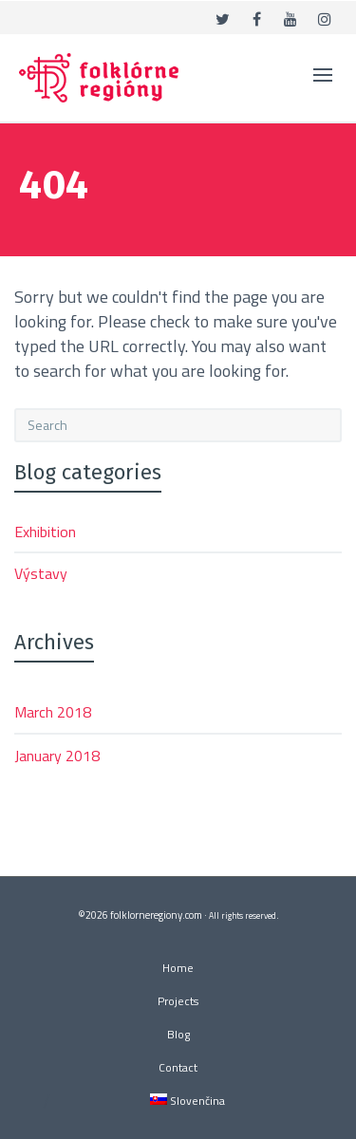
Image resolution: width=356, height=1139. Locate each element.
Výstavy (40, 573)
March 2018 (52, 711)
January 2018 (57, 755)
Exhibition (45, 531)
